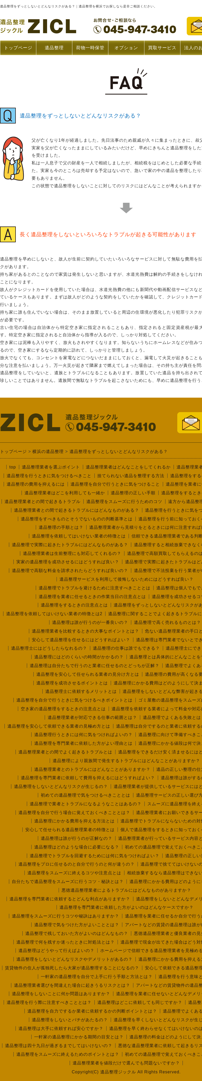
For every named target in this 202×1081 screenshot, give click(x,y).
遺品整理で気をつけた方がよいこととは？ (76, 924)
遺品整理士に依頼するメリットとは (81, 691)
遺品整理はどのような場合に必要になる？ (76, 847)
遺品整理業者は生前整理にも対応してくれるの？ (72, 553)
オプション (126, 47)
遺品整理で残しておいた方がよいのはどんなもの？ (76, 933)
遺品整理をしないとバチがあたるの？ (70, 1020)
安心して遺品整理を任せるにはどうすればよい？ (81, 640)
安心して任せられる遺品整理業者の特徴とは (70, 829)
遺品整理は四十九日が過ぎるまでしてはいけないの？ (58, 1045)
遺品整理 (54, 50)
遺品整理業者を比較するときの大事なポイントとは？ (85, 631)
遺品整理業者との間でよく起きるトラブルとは (65, 752)
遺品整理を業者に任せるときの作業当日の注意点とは (92, 596)
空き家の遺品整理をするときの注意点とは (63, 709)
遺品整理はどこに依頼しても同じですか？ (139, 1002)
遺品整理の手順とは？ (61, 527)
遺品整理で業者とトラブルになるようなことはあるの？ (86, 804)
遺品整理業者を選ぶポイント (51, 467)
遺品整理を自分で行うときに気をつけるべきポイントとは (74, 700)
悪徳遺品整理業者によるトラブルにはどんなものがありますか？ (126, 890)
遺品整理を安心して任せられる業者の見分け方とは (87, 674)
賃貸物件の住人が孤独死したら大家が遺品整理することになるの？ (72, 968)
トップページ (18, 47)
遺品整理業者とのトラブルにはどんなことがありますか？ (92, 769)
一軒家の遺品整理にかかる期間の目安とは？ (79, 1037)
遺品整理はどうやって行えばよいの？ (56, 950)
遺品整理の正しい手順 (133, 493)
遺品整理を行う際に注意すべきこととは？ (49, 1002)
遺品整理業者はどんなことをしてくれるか (128, 467)
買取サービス (162, 47)
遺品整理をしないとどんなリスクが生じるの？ (61, 786)
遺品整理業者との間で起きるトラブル (42, 501)
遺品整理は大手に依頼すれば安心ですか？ (60, 1028)
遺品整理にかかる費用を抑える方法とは (74, 821)
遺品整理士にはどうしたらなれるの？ (49, 648)
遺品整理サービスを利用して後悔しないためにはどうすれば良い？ (126, 579)
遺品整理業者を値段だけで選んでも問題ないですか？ (126, 1063)
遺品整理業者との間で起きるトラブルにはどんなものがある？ (76, 510)
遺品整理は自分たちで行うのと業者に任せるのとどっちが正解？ (94, 665)
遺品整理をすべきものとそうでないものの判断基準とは (77, 519)
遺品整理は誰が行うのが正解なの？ (76, 838)
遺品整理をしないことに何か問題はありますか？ (61, 993)
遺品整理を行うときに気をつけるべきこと (49, 475)
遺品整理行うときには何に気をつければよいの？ (83, 734)
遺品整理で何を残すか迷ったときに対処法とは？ (65, 942)
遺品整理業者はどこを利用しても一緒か (64, 493)
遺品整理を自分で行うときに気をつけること (115, 484)
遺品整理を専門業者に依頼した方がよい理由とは (83, 743)
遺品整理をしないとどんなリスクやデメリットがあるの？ (74, 959)
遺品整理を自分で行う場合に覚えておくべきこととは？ (74, 812)
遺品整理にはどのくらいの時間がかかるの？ (79, 657)
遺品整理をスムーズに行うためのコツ (124, 501)
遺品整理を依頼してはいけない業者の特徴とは (79, 536)
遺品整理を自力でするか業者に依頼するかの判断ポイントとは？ (92, 1011)
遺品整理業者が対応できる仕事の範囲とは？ (92, 717)
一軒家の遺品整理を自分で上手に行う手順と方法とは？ (97, 976)
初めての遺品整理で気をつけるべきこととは (85, 795)
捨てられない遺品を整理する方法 (130, 475)
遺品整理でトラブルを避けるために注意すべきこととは (94, 588)
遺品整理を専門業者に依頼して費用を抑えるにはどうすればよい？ (88, 778)
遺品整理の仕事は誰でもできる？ (126, 648)
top (12, 467)
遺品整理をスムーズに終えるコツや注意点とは (74, 873)
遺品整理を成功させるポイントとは (72, 683)
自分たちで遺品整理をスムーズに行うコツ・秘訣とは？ (68, 881)
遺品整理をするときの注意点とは (74, 605)
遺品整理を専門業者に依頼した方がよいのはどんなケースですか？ (126, 907)
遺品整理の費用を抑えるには (36, 484)
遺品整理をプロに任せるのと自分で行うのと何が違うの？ (76, 864)
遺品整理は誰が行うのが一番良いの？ (90, 622)
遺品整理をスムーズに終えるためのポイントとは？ (67, 1054)
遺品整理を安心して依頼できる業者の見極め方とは (58, 726)
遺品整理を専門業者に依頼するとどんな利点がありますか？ (69, 899)
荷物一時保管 (90, 47)
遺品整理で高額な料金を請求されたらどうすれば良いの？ (70, 570)
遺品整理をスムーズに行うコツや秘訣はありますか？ (65, 916)
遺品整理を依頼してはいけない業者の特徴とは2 (54, 613)
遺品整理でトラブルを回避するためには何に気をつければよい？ (94, 855)
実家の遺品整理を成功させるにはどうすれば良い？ (67, 562)
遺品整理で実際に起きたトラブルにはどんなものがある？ (70, 544)
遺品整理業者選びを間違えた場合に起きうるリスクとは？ (72, 985)
